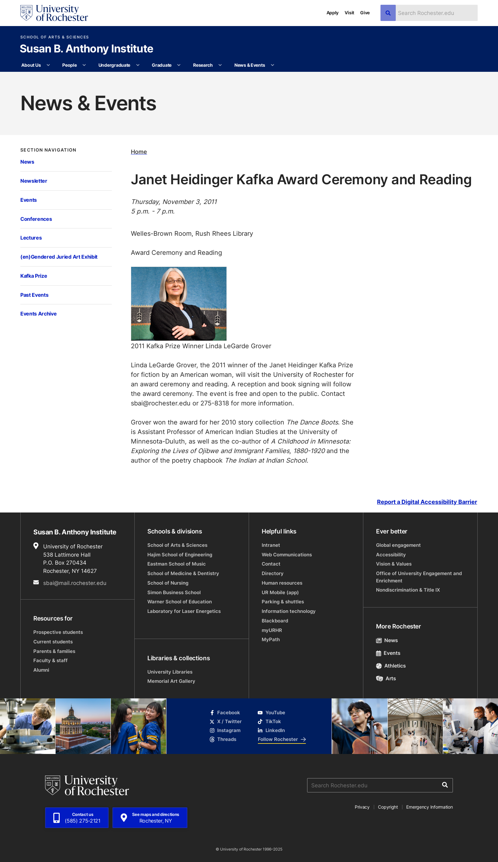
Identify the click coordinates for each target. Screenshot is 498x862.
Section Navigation (48, 150)
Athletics (391, 665)
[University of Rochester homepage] (54, 13)
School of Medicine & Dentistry (183, 573)
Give (365, 13)
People (69, 65)
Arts (386, 678)
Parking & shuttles (283, 601)
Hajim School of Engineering (179, 554)
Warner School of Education (179, 601)
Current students (53, 641)
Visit (349, 13)
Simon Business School (174, 592)
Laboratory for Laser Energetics (184, 611)
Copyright (388, 807)
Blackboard (275, 620)
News (27, 161)
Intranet (271, 545)
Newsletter (33, 180)
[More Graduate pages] (178, 65)
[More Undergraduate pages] (137, 65)
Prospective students (58, 632)
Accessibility (391, 554)
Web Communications (287, 554)
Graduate (162, 65)
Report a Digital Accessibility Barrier (427, 502)
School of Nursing (167, 583)
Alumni (41, 670)
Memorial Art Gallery (171, 681)
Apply (332, 13)
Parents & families (54, 651)
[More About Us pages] (48, 65)
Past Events (34, 294)
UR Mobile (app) (280, 592)
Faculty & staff (50, 660)
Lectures (31, 237)
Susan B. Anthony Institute (86, 49)
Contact (271, 563)
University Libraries (169, 672)
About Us (31, 65)
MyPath (271, 639)
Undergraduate (114, 65)
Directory (273, 573)
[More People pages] (84, 65)
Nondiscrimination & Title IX (408, 590)
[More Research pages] (220, 65)
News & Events (249, 65)
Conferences (36, 218)
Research (203, 65)
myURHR (272, 630)
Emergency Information (429, 807)
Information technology (289, 611)
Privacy (362, 807)
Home (139, 152)
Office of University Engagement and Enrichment (419, 577)
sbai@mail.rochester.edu (74, 583)
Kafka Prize (33, 275)
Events (28, 199)
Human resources (282, 583)
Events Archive (38, 313)
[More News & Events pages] (272, 65)
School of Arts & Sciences (54, 37)
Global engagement (398, 545)
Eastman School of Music (176, 563)
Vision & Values (394, 563)
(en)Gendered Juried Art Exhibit (59, 256)
